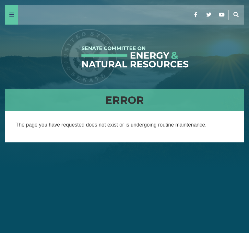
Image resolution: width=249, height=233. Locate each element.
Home (16, 211)
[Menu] (11, 15)
